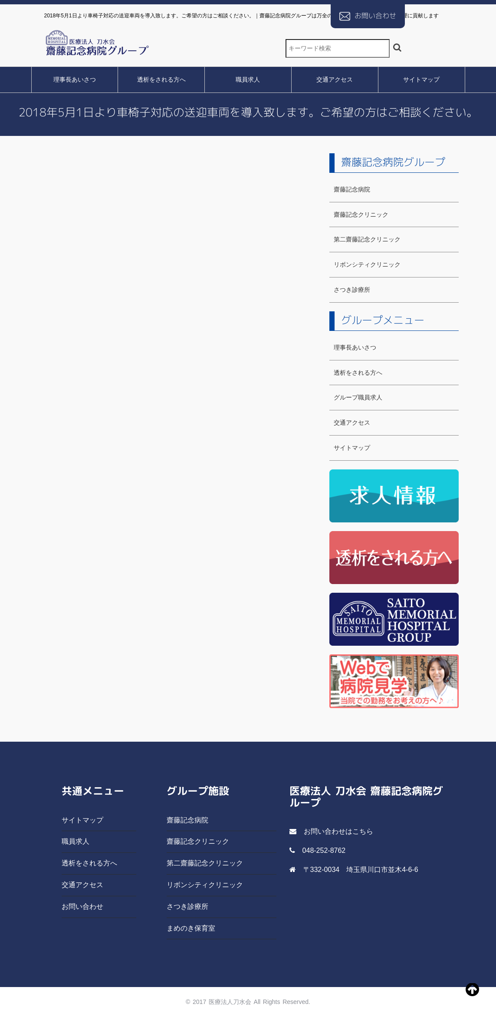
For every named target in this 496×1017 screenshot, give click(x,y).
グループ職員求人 (358, 397)
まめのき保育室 (191, 928)
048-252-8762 (324, 850)
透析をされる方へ (161, 79)
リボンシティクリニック (367, 264)
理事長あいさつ (74, 79)
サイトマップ (421, 79)
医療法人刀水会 (230, 1001)
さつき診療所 (352, 289)
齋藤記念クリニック (361, 214)
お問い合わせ (375, 15)
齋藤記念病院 (352, 189)
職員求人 (248, 79)
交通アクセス (334, 79)
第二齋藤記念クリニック (367, 239)
